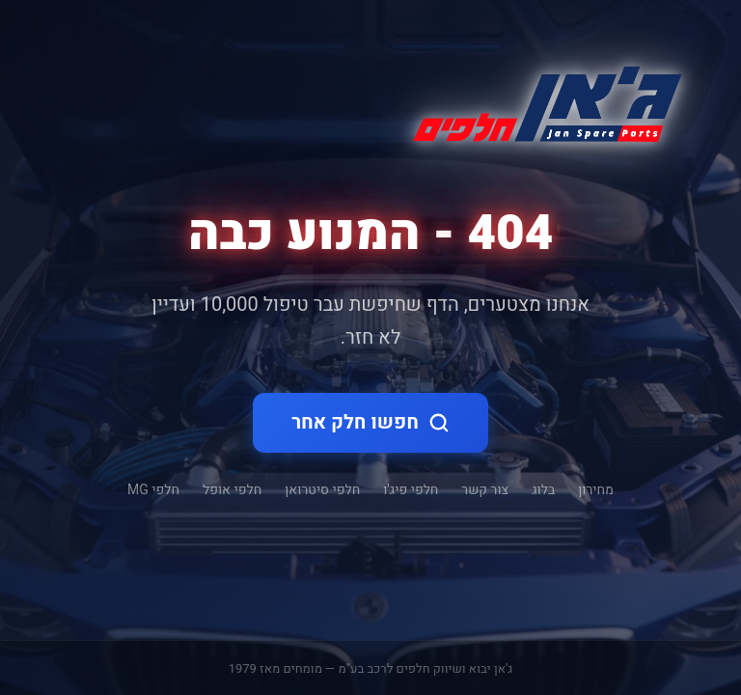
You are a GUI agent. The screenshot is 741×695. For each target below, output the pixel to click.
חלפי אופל (232, 490)
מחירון (596, 490)
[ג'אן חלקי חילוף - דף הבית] (539, 100)
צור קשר (484, 490)
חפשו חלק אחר (370, 422)
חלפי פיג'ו (410, 490)
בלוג (543, 490)
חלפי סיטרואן (322, 490)
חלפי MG (153, 490)
